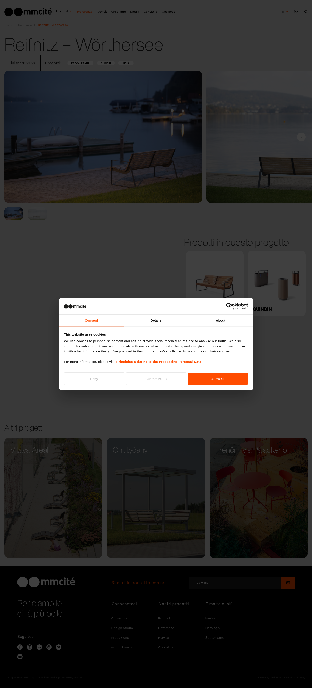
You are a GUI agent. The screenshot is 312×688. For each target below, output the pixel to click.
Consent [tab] (91, 320)
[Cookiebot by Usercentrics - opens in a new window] (229, 306)
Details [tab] (156, 320)
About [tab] (220, 320)
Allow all (218, 379)
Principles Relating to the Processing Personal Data (158, 361)
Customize (156, 379)
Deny (94, 379)
